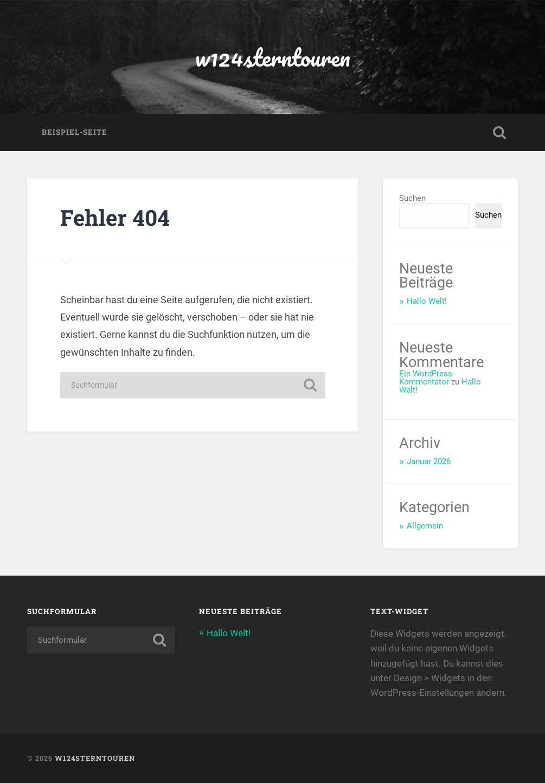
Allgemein (425, 526)
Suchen (412, 198)
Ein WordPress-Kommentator (426, 378)
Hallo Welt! (427, 301)
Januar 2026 (429, 461)
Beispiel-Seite (74, 132)
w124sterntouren (272, 57)
